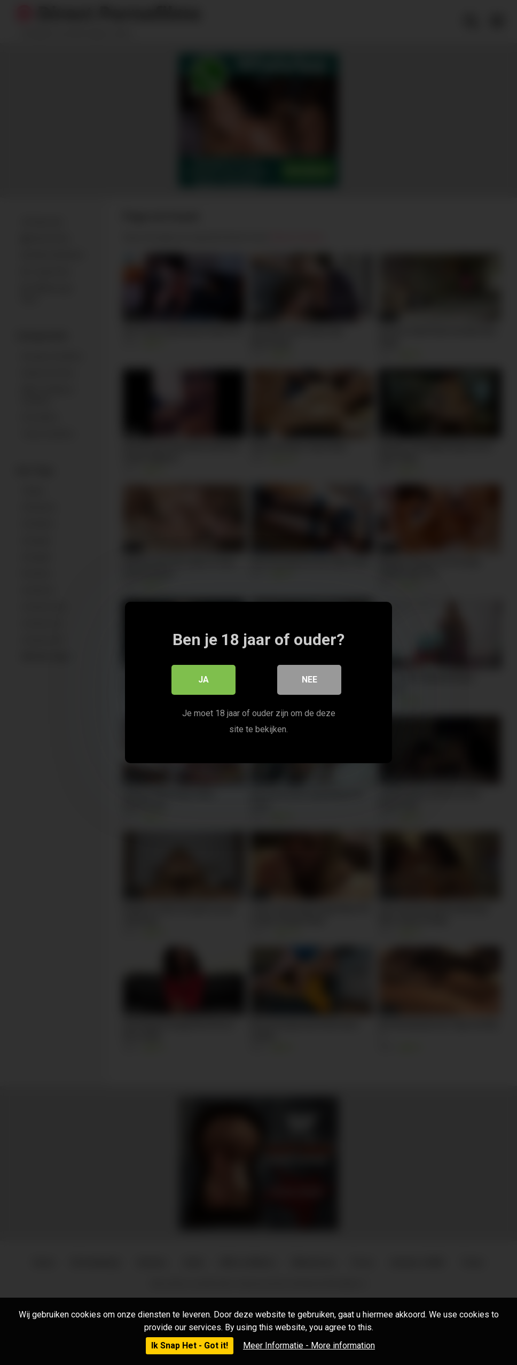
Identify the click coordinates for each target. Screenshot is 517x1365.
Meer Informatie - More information (309, 1345)
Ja (203, 679)
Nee (309, 679)
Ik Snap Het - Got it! (189, 1345)
